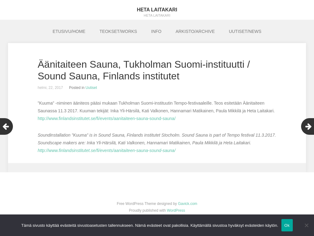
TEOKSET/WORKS (118, 31)
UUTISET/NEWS (245, 31)
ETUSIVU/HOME (69, 31)
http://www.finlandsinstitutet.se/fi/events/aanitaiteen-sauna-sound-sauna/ (107, 118)
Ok (287, 225)
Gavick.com (187, 204)
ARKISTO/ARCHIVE (195, 31)
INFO (156, 31)
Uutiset (91, 88)
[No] (306, 225)
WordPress (176, 210)
